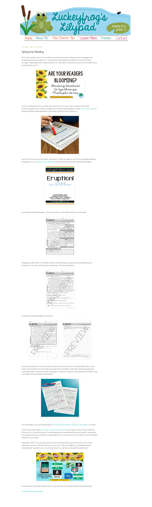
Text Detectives (87, 109)
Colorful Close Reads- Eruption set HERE (70, 425)
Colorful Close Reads (44, 162)
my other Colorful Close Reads (54, 430)
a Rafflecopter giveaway (32, 491)
